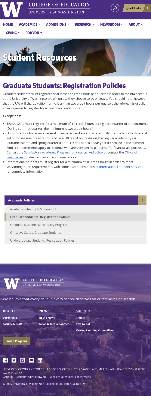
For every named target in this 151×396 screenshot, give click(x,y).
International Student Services (121, 167)
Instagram (24, 359)
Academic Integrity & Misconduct (33, 209)
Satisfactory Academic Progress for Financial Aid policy (63, 152)
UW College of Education (59, 8)
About (134, 24)
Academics (28, 24)
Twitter (15, 359)
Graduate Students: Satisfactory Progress (38, 225)
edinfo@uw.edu (38, 377)
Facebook (7, 359)
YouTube (33, 359)
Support (84, 310)
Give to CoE (83, 324)
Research (83, 24)
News (44, 310)
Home (8, 24)
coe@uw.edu (83, 377)
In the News (47, 318)
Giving (11, 32)
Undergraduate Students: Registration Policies (42, 240)
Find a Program (16, 341)
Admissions (56, 24)
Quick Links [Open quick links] (137, 9)
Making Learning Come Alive (94, 330)
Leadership (10, 318)
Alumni (80, 318)
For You (32, 32)
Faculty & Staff (12, 324)
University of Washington (12, 8)
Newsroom (110, 24)
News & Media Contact (54, 324)
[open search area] (115, 8)
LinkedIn (41, 359)
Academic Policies (21, 200)
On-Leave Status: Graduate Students (35, 233)
